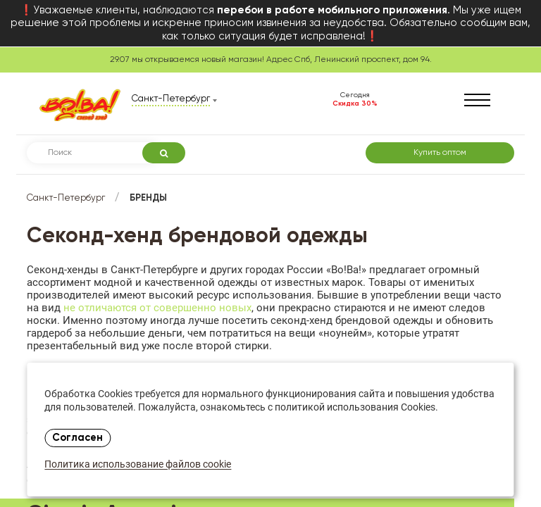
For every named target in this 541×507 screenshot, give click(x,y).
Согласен (77, 438)
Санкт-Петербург (66, 198)
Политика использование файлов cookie (137, 465)
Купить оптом (439, 153)
